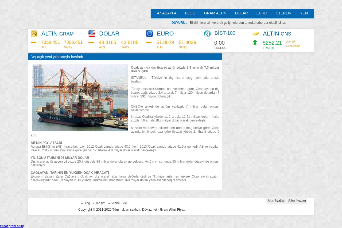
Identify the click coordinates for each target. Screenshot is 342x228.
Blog (87, 203)
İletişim (100, 203)
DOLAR (241, 13)
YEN (304, 13)
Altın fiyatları (276, 200)
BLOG (190, 13)
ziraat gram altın (11, 226)
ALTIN (57, 33)
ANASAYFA (167, 13)
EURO (261, 13)
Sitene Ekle (119, 203)
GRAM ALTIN (215, 13)
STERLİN (284, 13)
